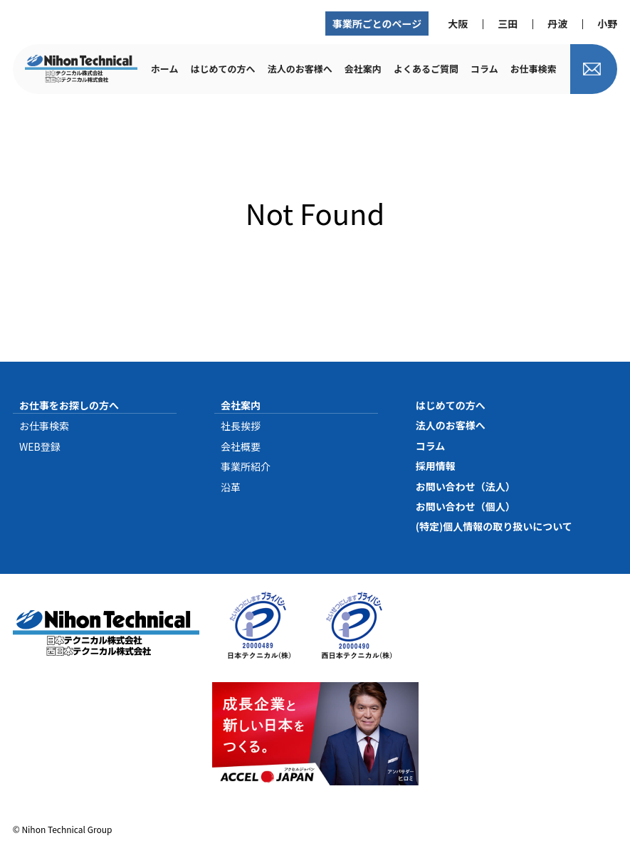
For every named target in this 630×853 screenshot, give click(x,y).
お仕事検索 (533, 68)
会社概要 (241, 446)
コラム (484, 68)
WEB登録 (40, 446)
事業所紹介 (246, 466)
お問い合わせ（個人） (465, 506)
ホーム (165, 68)
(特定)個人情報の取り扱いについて (494, 526)
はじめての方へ (223, 68)
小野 (607, 23)
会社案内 (363, 68)
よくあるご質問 (426, 68)
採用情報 (436, 466)
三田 (508, 23)
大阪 (458, 23)
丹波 (557, 23)
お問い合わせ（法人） (465, 486)
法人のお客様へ (300, 68)
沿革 (231, 487)
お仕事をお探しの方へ (69, 405)
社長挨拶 (241, 426)
